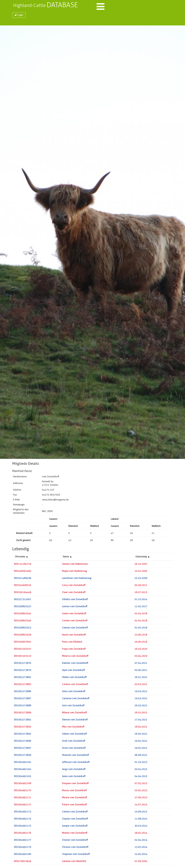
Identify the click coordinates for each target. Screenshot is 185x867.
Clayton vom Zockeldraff (75, 819)
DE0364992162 (22, 763)
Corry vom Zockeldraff (74, 586)
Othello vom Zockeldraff (75, 600)
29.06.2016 (141, 642)
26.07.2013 (141, 593)
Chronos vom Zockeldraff (75, 847)
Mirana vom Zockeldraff (74, 798)
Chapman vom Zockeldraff (76, 855)
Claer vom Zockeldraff (74, 593)
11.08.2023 (141, 819)
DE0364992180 (22, 855)
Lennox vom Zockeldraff (74, 607)
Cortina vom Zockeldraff (75, 621)
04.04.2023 (141, 777)
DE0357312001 (22, 600)
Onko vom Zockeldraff (73, 692)
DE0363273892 (22, 720)
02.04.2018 (141, 614)
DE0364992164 (22, 770)
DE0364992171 (22, 798)
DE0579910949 (22, 862)
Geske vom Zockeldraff (74, 614)
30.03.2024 (141, 826)
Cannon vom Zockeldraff (75, 628)
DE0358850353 (22, 628)
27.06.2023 (141, 798)
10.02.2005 (141, 571)
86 (112, 541)
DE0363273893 (22, 727)
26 (131, 534)
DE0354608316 (22, 586)
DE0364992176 (22, 833)
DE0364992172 (22, 805)
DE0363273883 (22, 685)
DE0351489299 (22, 579)
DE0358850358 (22, 635)
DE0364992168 (22, 784)
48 (153, 541)
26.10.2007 (141, 564)
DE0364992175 (22, 826)
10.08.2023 (141, 812)
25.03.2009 (141, 579)
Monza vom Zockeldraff (74, 791)
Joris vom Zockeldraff (73, 706)
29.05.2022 (141, 741)
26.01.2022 (141, 678)
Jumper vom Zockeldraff (75, 826)
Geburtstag (142, 557)
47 (112, 534)
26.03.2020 (141, 649)
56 (91, 541)
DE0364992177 (22, 840)
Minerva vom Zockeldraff (75, 656)
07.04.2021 (141, 663)
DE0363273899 (22, 755)
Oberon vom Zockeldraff (75, 720)
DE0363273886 (22, 692)
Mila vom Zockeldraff (73, 727)
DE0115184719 (22, 564)
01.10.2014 (141, 600)
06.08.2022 (141, 755)
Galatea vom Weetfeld (74, 862)
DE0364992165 (22, 777)
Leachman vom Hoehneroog (76, 579)
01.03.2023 (141, 763)
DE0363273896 (22, 741)
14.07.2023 (141, 805)
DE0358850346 (22, 621)
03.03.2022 (141, 685)
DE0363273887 (22, 699)
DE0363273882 (22, 678)
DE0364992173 (22, 812)
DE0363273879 (22, 671)
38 (131, 541)
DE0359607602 (22, 642)
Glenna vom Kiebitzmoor (75, 564)
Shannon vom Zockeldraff (75, 755)
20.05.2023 (141, 791)
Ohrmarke (21, 557)
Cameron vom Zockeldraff (75, 699)
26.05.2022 (141, 734)
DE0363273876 (22, 663)
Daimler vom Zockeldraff (75, 663)
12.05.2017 (141, 607)
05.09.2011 (141, 586)
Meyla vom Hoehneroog (74, 571)
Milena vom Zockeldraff (74, 713)
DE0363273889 (22, 713)
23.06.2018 (141, 635)
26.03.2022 (141, 706)
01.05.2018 (141, 628)
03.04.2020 (141, 656)
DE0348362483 (22, 571)
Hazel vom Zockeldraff (74, 635)
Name (67, 557)
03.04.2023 (141, 770)
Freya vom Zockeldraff (74, 649)
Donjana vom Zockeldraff (75, 784)
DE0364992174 (22, 819)
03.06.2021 (141, 671)
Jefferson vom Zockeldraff (76, 763)
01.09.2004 (141, 862)
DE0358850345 (22, 614)
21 (153, 534)
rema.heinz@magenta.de (55, 500)
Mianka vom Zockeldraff (74, 833)
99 (50, 541)
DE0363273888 (22, 706)
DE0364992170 (22, 791)
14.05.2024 (141, 855)
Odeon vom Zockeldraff (74, 734)
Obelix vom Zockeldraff (74, 678)
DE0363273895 (22, 734)
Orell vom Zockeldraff (73, 741)
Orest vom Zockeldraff (74, 748)
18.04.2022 (141, 727)
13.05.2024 (141, 847)
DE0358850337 (22, 607)
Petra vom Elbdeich (72, 642)
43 (69, 541)
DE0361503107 (22, 649)
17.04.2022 (141, 720)
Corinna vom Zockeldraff (75, 685)
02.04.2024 (141, 840)
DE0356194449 (22, 593)
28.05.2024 (141, 833)
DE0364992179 (22, 847)
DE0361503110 (22, 656)
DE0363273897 (22, 748)
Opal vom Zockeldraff (73, 671)
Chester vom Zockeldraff (75, 840)
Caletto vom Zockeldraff (75, 812)
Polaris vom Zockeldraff (74, 805)
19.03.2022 (141, 692)
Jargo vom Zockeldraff (74, 770)
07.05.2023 (141, 784)
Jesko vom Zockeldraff (74, 777)
